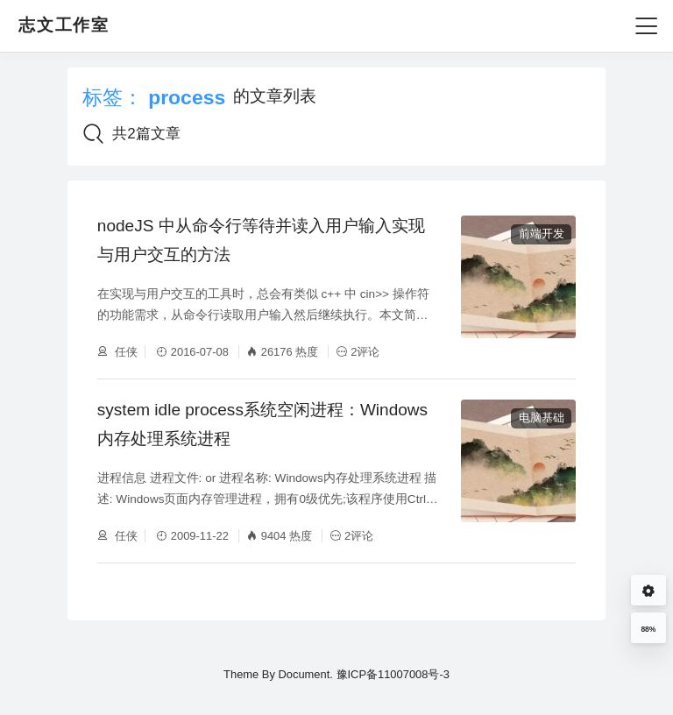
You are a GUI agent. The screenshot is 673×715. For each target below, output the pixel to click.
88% (648, 629)
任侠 (125, 351)
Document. (305, 674)
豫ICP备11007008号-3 (393, 674)
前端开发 (541, 233)
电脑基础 (541, 417)
